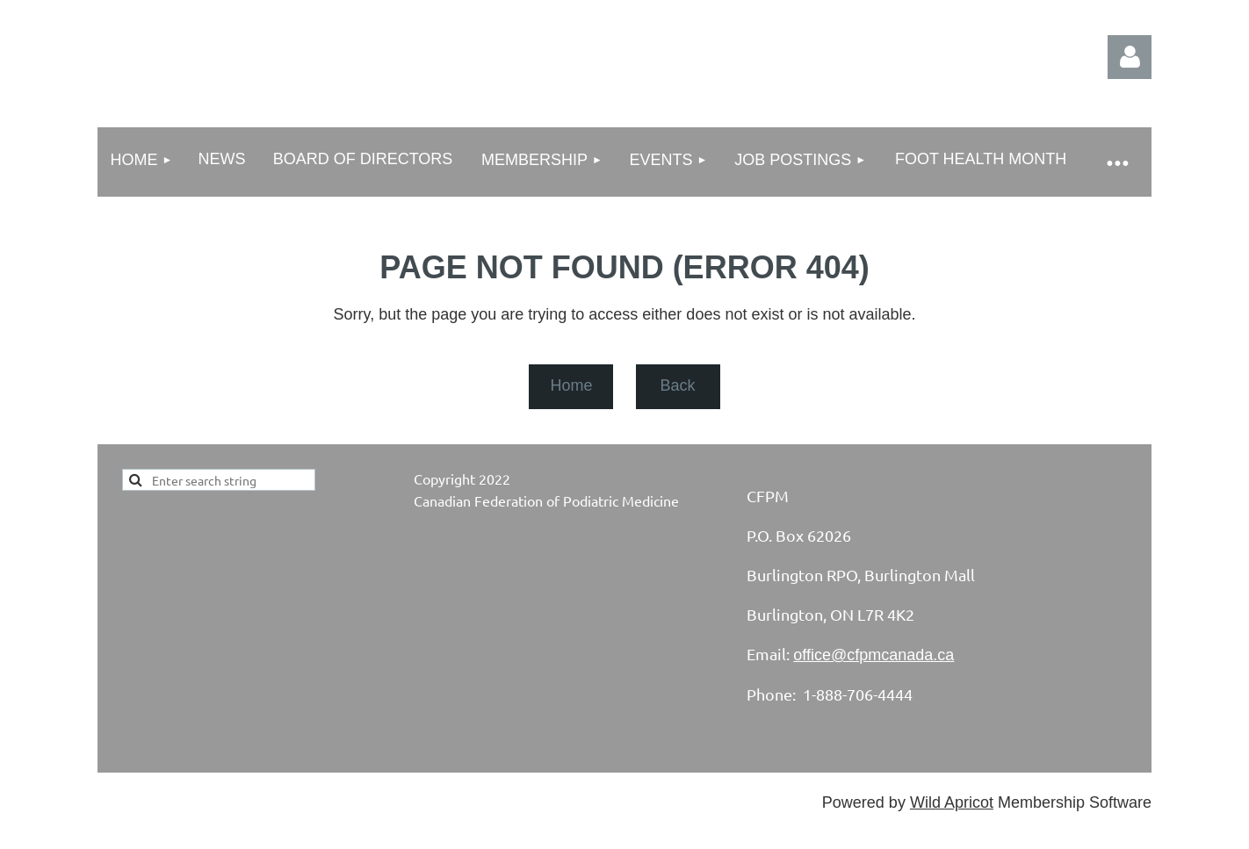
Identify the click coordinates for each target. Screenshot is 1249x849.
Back (677, 385)
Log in (1130, 57)
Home (571, 385)
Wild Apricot (951, 802)
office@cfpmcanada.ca (873, 655)
